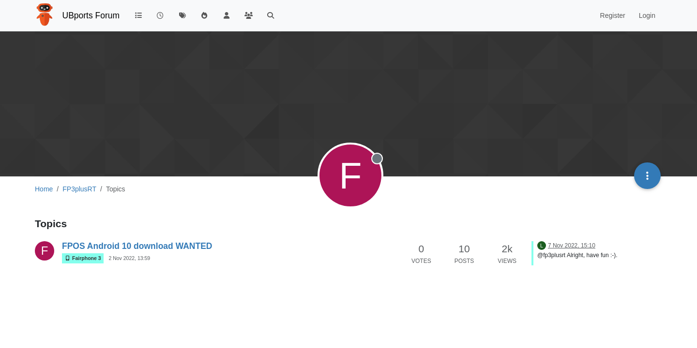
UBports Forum (91, 15)
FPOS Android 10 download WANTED (137, 246)
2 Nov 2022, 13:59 (129, 258)
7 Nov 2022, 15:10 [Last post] (571, 245)
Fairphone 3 (82, 258)
